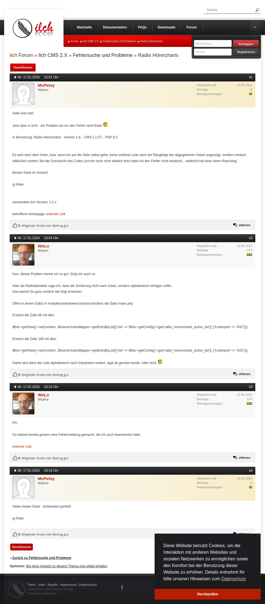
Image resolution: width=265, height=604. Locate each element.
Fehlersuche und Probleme (119, 41)
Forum (75, 41)
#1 (251, 77)
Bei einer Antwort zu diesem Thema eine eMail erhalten (66, 566)
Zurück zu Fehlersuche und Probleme (41, 558)
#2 (251, 238)
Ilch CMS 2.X (91, 41)
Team (32, 584)
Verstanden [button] (207, 594)
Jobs (41, 584)
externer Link (55, 214)
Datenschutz (88, 584)
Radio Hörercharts (151, 41)
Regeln (53, 584)
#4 (251, 471)
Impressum (68, 584)
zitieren (244, 225)
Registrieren (246, 52)
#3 (251, 387)
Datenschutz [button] (233, 578)
